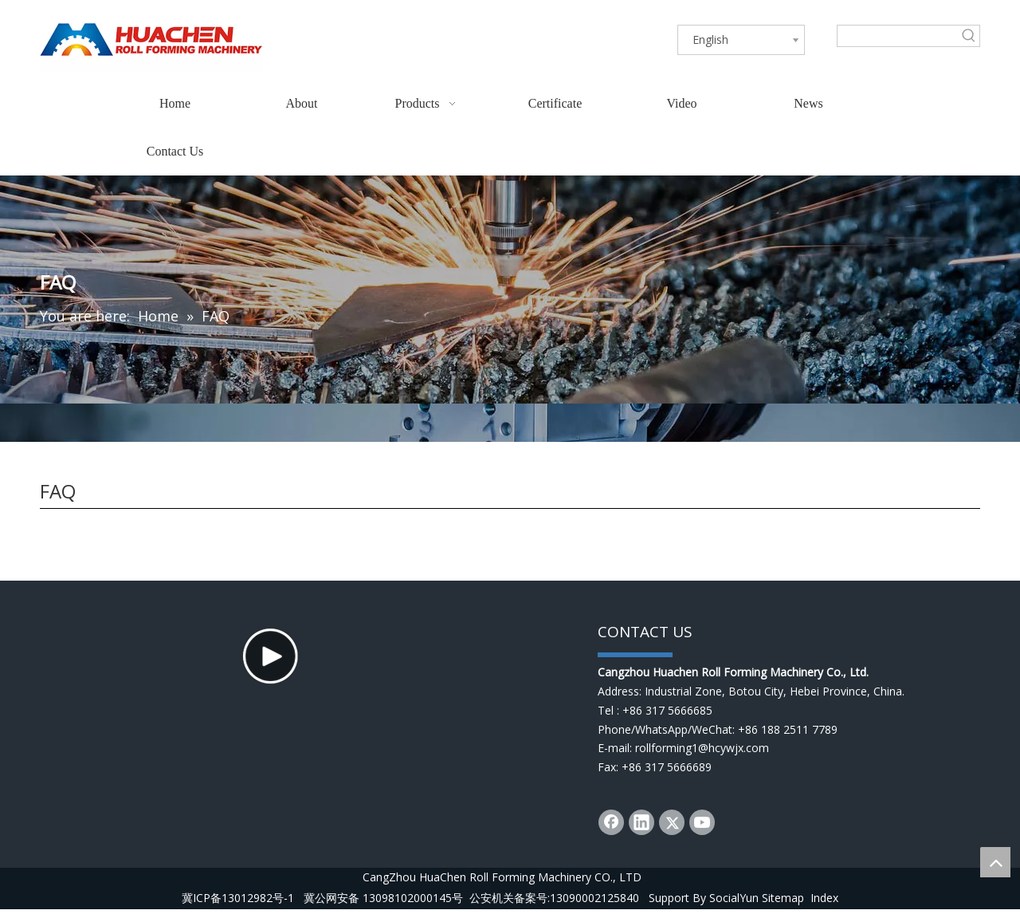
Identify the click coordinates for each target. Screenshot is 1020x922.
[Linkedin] (641, 822)
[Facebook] (611, 822)
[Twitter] (672, 822)
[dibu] (635, 653)
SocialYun (734, 910)
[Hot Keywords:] (969, 36)
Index (824, 910)
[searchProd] (898, 36)
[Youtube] (702, 822)
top (995, 862)
